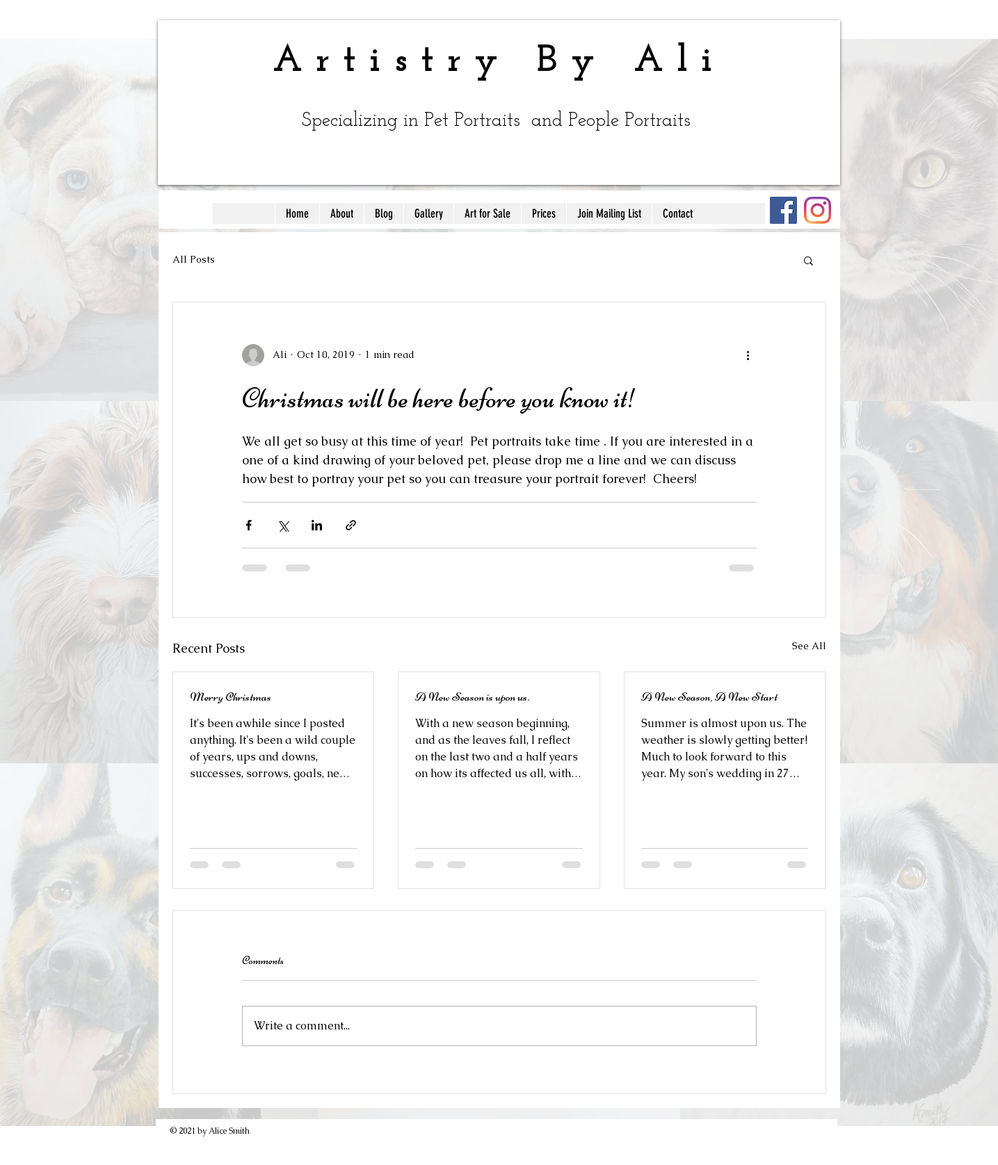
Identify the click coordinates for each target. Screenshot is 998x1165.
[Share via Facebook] (248, 525)
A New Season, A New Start (709, 696)
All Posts (193, 259)
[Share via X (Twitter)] (282, 525)
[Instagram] (817, 210)
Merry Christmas (230, 696)
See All (809, 645)
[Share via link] (350, 525)
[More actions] (748, 355)
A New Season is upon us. (472, 696)
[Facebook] (783, 210)
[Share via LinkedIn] (316, 525)
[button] (808, 260)
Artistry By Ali (499, 61)
